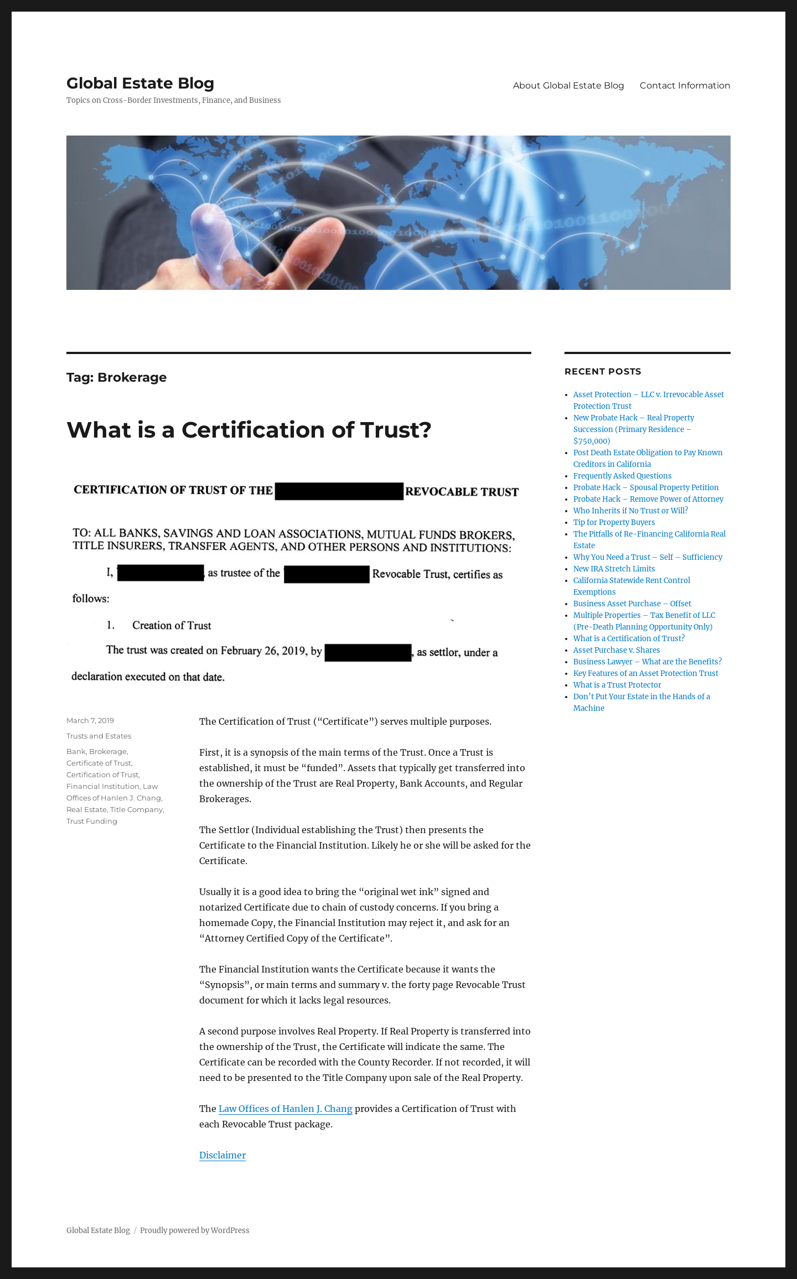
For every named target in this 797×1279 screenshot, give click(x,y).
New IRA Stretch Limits (614, 569)
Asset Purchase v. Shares (616, 650)
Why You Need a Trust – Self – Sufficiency (647, 557)
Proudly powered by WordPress (195, 1230)
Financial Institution (102, 786)
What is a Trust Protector (617, 685)
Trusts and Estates (98, 735)
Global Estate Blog (140, 83)
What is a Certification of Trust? (249, 429)
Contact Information (685, 85)
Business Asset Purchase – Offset (632, 604)
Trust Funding (91, 821)
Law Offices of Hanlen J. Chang (286, 1108)
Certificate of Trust (98, 762)
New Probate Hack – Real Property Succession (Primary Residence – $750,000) (633, 429)
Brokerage (108, 751)
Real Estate (86, 809)
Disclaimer (222, 1155)
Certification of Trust (102, 774)
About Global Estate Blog (568, 85)
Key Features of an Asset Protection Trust (645, 673)
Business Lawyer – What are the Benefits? (647, 662)
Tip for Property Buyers (614, 522)
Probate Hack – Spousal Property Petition (646, 487)
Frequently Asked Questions (622, 476)
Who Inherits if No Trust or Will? (630, 511)
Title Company (136, 809)
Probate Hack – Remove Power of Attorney (648, 499)
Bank (76, 751)
